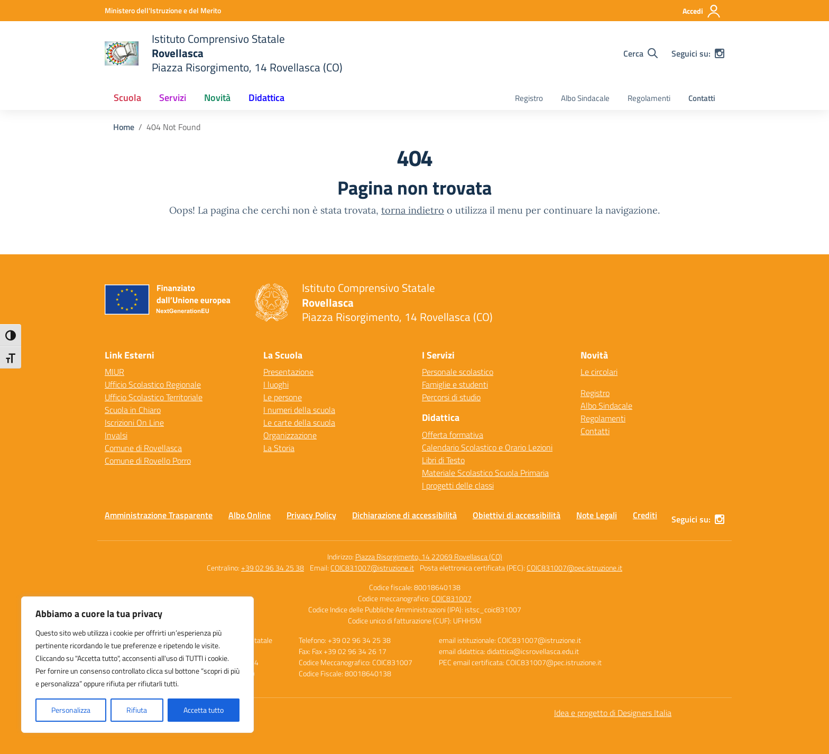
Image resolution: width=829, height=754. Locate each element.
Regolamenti (649, 98)
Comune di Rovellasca (143, 448)
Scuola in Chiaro (133, 409)
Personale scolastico (457, 371)
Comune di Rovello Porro (148, 460)
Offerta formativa (452, 434)
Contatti (701, 98)
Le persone (282, 397)
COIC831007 (451, 598)
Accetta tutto (203, 709)
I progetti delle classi (458, 485)
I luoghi (276, 384)
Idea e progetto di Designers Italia (612, 712)
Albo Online (249, 515)
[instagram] (719, 53)
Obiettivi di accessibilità (516, 515)
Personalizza (70, 709)
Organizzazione (290, 435)
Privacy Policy (311, 515)
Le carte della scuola (299, 422)
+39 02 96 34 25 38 (272, 567)
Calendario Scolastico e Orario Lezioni (487, 447)
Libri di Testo (443, 460)
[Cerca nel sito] (640, 53)
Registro (529, 98)
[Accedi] (701, 11)
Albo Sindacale (585, 98)
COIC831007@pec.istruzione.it (574, 567)
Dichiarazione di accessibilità (404, 515)
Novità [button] (217, 97)
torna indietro (412, 210)
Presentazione (288, 371)
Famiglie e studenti (455, 384)
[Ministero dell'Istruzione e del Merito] (163, 10)
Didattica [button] (266, 97)
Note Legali (596, 515)
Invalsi (116, 435)
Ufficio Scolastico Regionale (153, 384)
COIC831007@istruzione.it (372, 567)
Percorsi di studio (451, 397)
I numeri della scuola (299, 409)
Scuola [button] (127, 97)
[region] (137, 664)
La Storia (278, 448)
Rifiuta (136, 709)
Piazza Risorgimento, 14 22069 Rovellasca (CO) (428, 556)
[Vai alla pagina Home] (123, 127)
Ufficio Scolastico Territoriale (153, 397)
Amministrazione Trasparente (159, 515)
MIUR (114, 371)
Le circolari (599, 371)
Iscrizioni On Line (134, 422)
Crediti (645, 515)
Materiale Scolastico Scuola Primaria (485, 472)
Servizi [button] (172, 97)
